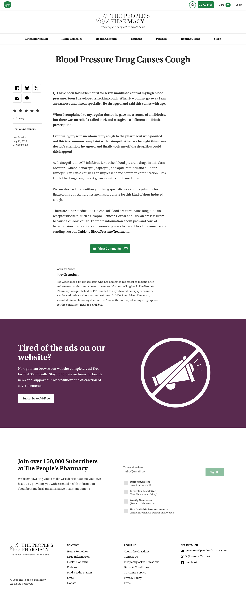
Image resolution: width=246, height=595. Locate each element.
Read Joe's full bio (91, 305)
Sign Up (214, 471)
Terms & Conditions (136, 566)
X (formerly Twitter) (195, 556)
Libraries (136, 39)
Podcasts (161, 39)
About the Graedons (136, 550)
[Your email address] (162, 472)
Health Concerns (106, 39)
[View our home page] (7, 5)
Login (239, 4)
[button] (27, 98)
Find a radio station (79, 571)
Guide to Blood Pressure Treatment (103, 231)
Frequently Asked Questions (141, 561)
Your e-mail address (133, 467)
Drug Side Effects (25, 129)
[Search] (192, 4)
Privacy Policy (132, 577)
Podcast (72, 566)
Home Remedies (72, 39)
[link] (17, 88)
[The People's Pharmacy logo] (123, 19)
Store (217, 39)
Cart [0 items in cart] (225, 5)
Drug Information (36, 39)
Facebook (189, 562)
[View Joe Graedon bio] (108, 275)
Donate (71, 582)
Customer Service (135, 571)
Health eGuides (190, 39)
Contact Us (131, 555)
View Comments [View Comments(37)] (110, 249)
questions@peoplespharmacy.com (204, 550)
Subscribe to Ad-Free (36, 398)
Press (127, 582)
